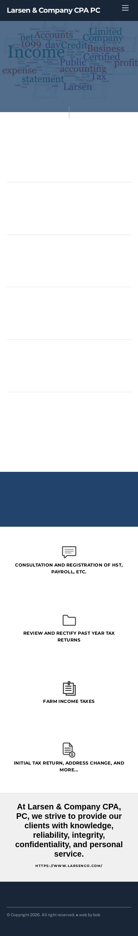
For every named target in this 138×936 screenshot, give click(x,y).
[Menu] (125, 8)
